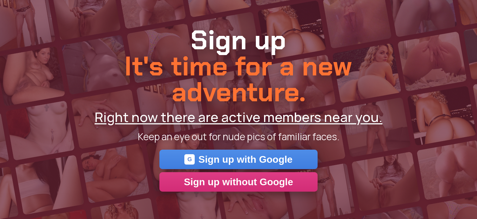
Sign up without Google (238, 181)
